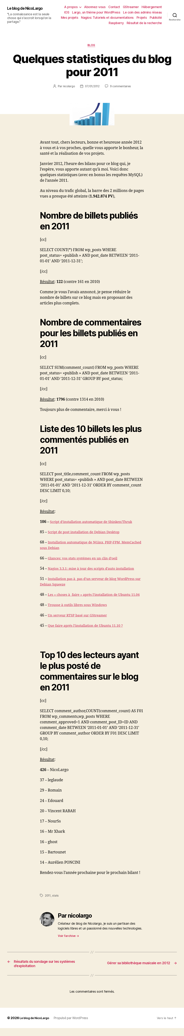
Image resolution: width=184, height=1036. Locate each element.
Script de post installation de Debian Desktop (88, 532)
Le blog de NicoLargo (27, 8)
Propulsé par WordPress (74, 1026)
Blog (92, 45)
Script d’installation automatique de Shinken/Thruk (96, 522)
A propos (71, 7)
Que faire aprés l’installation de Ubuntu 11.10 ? (89, 631)
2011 (48, 902)
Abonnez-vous (94, 7)
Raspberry (116, 23)
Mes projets (69, 17)
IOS (66, 12)
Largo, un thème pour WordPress (96, 12)
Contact (114, 7)
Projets (142, 17)
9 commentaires (121, 87)
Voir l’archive (68, 942)
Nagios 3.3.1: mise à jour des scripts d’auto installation (96, 569)
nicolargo (68, 87)
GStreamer (131, 7)
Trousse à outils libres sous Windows (81, 611)
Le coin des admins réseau (142, 12)
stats (56, 902)
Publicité (156, 17)
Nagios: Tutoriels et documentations (107, 17)
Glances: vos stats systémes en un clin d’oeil (86, 559)
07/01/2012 (92, 87)
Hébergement (152, 7)
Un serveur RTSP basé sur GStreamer (81, 621)
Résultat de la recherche (144, 23)
